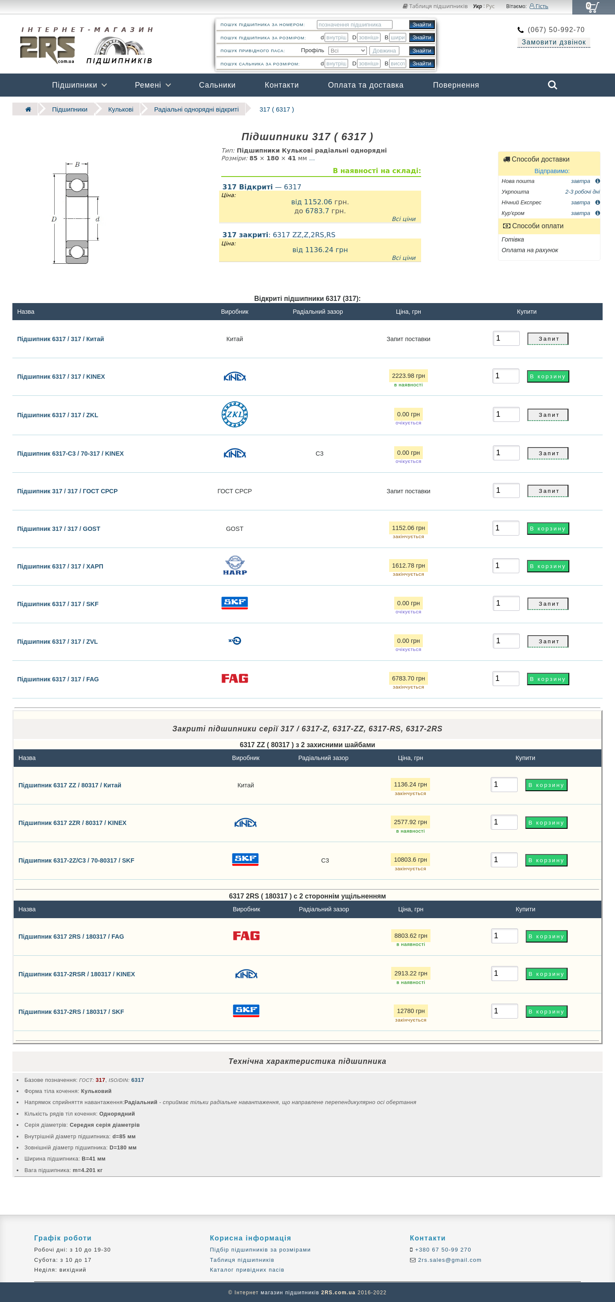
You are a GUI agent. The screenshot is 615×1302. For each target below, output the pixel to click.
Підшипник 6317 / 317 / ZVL (57, 639)
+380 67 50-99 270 (442, 1248)
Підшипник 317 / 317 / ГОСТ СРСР (67, 489)
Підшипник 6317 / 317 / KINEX (61, 375)
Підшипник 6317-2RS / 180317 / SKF (71, 1010)
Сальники (217, 85)
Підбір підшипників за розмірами (260, 1248)
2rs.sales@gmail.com (449, 1258)
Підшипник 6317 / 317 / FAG (58, 677)
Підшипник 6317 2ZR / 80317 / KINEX (72, 821)
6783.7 (317, 210)
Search (552, 85)
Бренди (512, 108)
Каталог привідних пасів (247, 1268)
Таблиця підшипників (435, 6)
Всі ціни (404, 217)
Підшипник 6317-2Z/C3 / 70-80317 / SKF (76, 859)
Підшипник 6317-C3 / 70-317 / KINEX (70, 451)
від (297, 200)
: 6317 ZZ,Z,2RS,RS (320, 245)
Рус (490, 6)
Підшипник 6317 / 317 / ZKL (57, 413)
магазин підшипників (290, 1292)
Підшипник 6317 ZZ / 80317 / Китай (69, 784)
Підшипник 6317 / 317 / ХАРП (60, 564)
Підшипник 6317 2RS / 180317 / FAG (71, 935)
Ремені (148, 85)
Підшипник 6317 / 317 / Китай (60, 337)
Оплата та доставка (366, 85)
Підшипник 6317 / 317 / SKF (58, 602)
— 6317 (262, 185)
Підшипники (74, 85)
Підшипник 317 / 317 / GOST (58, 527)
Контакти (282, 85)
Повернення (456, 85)
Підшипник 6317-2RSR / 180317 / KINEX (76, 972)
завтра (585, 179)
